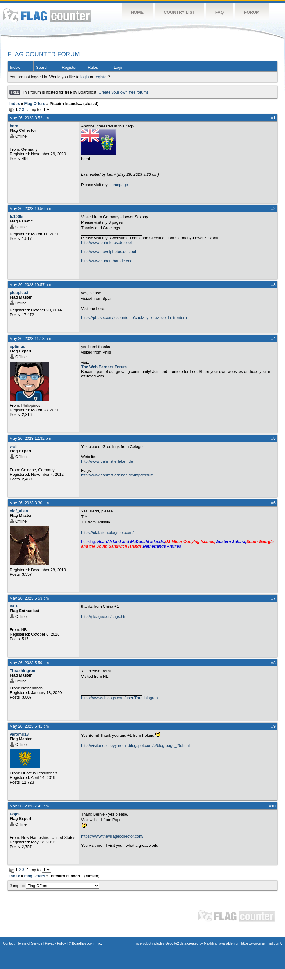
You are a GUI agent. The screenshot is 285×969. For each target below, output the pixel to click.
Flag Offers (34, 103)
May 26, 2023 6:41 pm (29, 726)
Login (118, 67)
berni (15, 125)
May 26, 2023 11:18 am (30, 338)
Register (69, 67)
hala (14, 606)
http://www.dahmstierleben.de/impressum (117, 475)
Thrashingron (22, 670)
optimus (17, 346)
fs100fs (16, 216)
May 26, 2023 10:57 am (30, 284)
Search (42, 67)
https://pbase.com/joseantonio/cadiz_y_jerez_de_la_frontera (134, 317)
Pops (15, 814)
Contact (9, 943)
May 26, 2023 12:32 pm (30, 438)
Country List (179, 12)
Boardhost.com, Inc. (87, 943)
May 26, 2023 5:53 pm (29, 598)
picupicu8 (19, 292)
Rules (93, 67)
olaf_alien (19, 510)
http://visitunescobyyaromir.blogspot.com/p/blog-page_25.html (135, 745)
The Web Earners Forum (104, 367)
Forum (251, 12)
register (101, 77)
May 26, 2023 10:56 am (30, 208)
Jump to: (54, 886)
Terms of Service (29, 943)
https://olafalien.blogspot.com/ (107, 532)
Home (137, 12)
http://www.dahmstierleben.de (107, 461)
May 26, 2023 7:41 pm (29, 806)
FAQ (219, 12)
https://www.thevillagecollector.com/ (112, 836)
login (84, 77)
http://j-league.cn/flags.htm (104, 616)
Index (15, 67)
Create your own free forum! (123, 92)
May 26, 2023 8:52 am (29, 118)
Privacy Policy (55, 943)
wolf (14, 446)
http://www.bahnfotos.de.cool (106, 242)
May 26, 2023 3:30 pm (29, 503)
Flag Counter (47, 15)
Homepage (118, 184)
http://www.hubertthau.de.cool (107, 261)
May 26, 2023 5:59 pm (29, 662)
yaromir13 (19, 734)
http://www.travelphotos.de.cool (108, 251)
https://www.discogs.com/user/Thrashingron (119, 698)
